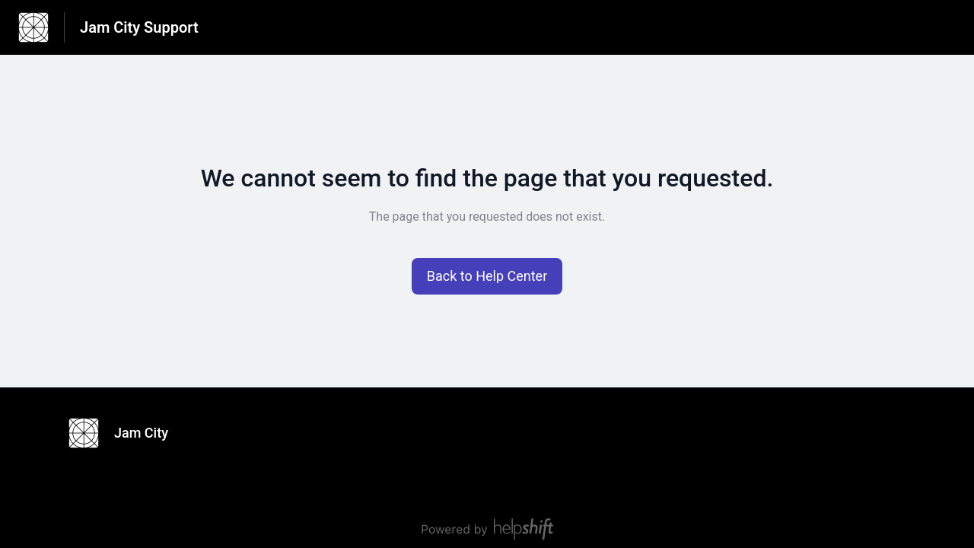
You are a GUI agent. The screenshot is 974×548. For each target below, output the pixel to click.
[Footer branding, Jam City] (125, 433)
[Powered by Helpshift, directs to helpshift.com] (487, 529)
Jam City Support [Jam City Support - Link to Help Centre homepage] (139, 27)
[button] (487, 276)
